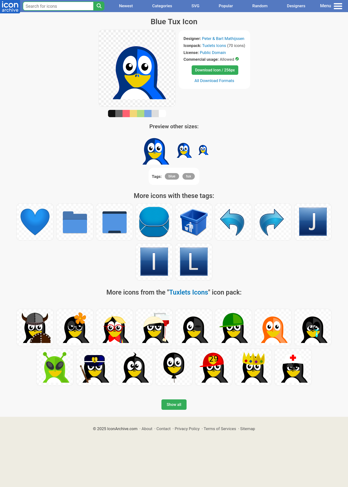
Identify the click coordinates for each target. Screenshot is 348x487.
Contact (163, 428)
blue (171, 176)
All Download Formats (214, 80)
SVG (195, 5)
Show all (174, 404)
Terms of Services (220, 428)
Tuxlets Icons (214, 45)
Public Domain (213, 52)
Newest (126, 5)
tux (188, 176)
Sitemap (247, 428)
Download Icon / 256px (215, 70)
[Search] (98, 6)
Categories (162, 5)
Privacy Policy (187, 428)
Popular (226, 5)
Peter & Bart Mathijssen (223, 38)
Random (260, 5)
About (147, 428)
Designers (296, 5)
